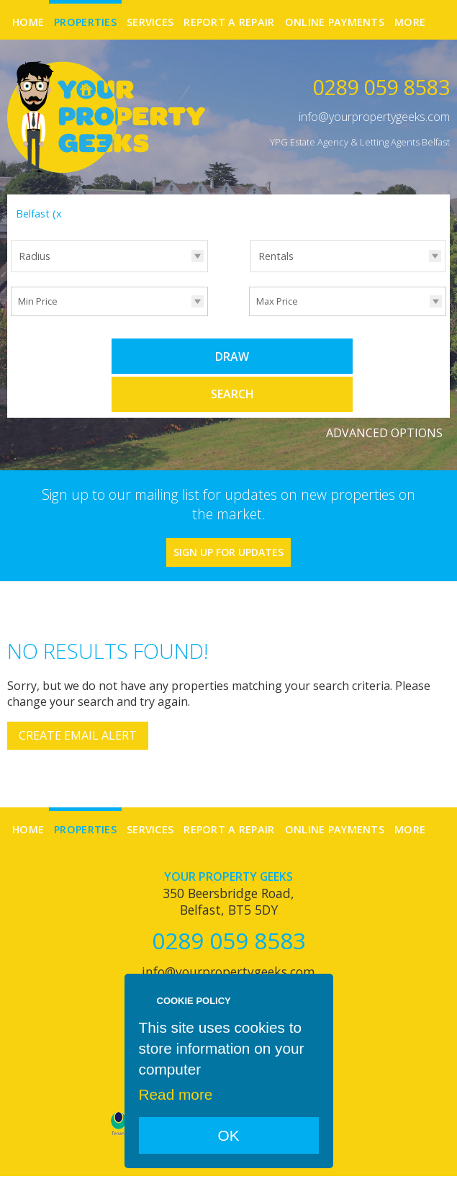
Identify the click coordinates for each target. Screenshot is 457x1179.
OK (228, 1135)
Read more (176, 1094)
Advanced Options (384, 392)
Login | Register (412, 1158)
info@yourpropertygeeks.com (374, 117)
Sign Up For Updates (228, 512)
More (409, 22)
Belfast (40, 213)
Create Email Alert (78, 696)
